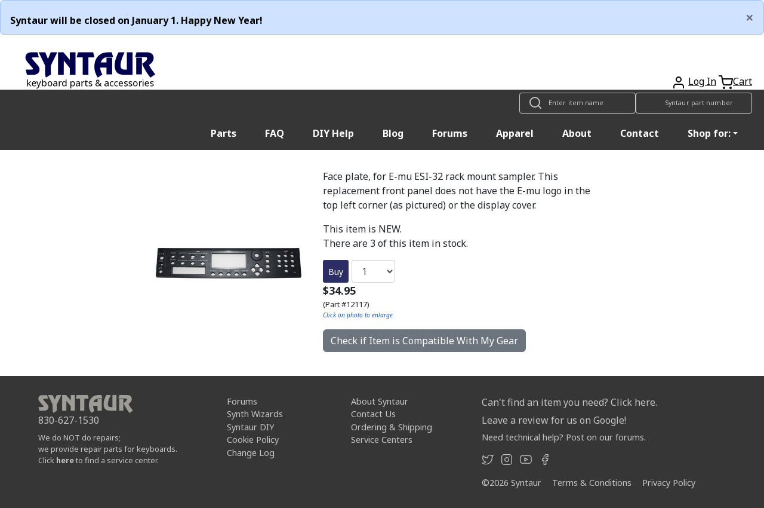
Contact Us (373, 414)
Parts (223, 133)
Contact (639, 133)
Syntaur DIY (250, 427)
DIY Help (333, 133)
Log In (702, 81)
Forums (449, 133)
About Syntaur (379, 401)
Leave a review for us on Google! (554, 420)
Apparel (515, 133)
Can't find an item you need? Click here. (569, 402)
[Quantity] (373, 271)
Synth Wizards (255, 414)
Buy (335, 271)
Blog (393, 133)
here (65, 460)
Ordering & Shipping (391, 427)
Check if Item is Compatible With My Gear (424, 340)
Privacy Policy (668, 482)
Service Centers (381, 439)
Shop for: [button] (709, 133)
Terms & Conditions (591, 482)
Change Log (251, 452)
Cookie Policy (253, 439)
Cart (742, 81)
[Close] (749, 17)
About (577, 133)
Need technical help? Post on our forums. (564, 437)
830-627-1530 (68, 420)
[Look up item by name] (577, 103)
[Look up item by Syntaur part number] (694, 103)
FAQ (274, 133)
